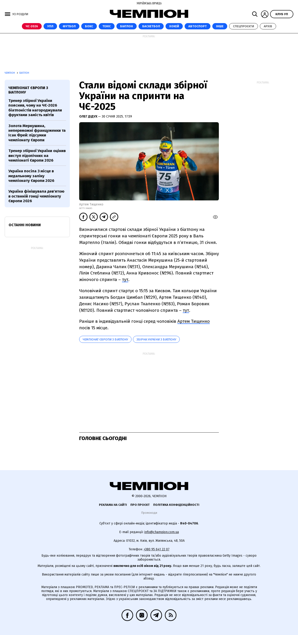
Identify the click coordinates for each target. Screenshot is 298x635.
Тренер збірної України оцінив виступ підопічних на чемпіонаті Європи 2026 (37, 155)
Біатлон (126, 26)
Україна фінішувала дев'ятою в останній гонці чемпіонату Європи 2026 (36, 196)
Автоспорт (197, 26)
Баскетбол (151, 26)
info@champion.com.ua (161, 532)
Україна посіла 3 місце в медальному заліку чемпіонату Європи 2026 (31, 176)
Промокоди (149, 512)
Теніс (106, 26)
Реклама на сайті (113, 505)
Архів (268, 26)
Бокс (89, 26)
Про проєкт (140, 505)
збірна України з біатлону (156, 339)
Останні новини (25, 225)
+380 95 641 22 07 (156, 549)
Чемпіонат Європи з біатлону (105, 339)
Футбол (69, 26)
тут (125, 279)
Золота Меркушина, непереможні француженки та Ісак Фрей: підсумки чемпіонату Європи (37, 132)
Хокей (174, 26)
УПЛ (50, 26)
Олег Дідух (88, 116)
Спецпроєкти (243, 26)
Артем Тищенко (193, 321)
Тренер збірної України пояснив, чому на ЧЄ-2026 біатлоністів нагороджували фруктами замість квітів (35, 107)
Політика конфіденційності (176, 505)
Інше (220, 26)
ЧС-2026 (32, 26)
